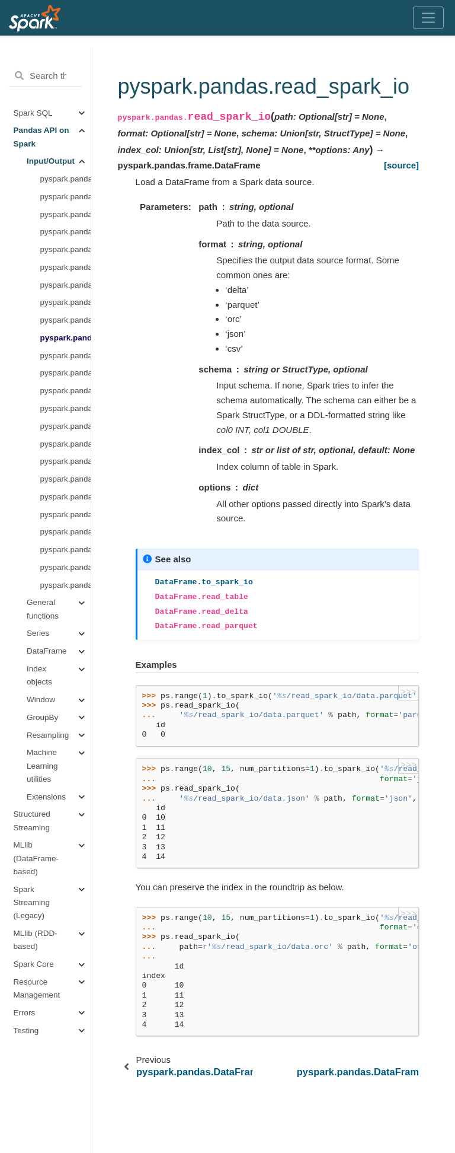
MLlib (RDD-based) (35, 940)
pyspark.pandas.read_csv (65, 372)
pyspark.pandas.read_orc (65, 302)
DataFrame (47, 650)
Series (38, 633)
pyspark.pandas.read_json (65, 478)
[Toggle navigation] (428, 18)
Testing (26, 1030)
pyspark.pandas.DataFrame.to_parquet (65, 285)
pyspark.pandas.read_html (65, 514)
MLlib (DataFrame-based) (36, 858)
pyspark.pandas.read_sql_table (65, 549)
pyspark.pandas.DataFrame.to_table (65, 214)
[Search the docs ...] (45, 76)
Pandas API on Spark (41, 137)
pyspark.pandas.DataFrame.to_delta (65, 249)
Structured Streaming (32, 821)
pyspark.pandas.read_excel (65, 443)
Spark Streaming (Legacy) (32, 903)
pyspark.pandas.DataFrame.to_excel (65, 461)
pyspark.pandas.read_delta (65, 231)
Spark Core (34, 964)
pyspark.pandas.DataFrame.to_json (65, 496)
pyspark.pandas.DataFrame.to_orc (65, 320)
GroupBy (42, 717)
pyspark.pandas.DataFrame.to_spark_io (65, 355)
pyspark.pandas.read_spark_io (65, 337)
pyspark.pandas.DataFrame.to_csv (65, 390)
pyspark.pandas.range (65, 178)
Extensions (46, 796)
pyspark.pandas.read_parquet (65, 267)
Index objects (39, 675)
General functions (43, 609)
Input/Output (51, 161)
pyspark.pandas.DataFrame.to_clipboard (65, 426)
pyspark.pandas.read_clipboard (65, 408)
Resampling (48, 735)
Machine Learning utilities (42, 765)
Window (41, 699)
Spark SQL (33, 113)
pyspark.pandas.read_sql (65, 585)
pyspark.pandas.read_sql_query (65, 567)
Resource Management (37, 988)
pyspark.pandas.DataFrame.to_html (65, 531)
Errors (25, 1012)
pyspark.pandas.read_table (65, 196)
